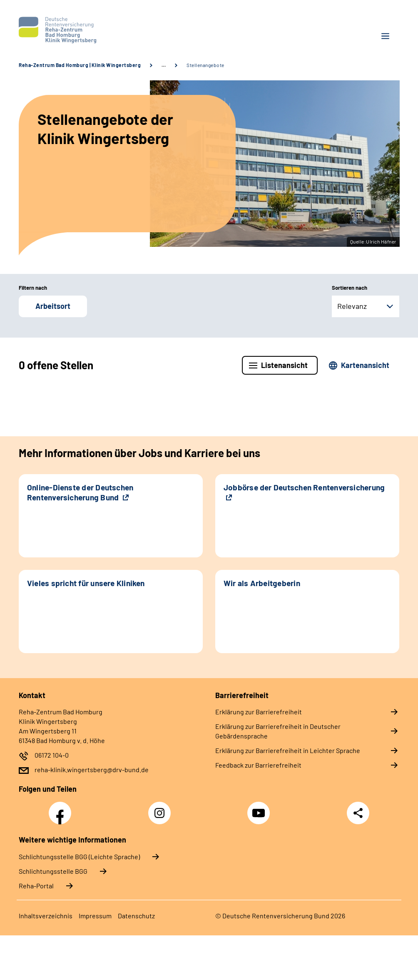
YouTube (260, 808)
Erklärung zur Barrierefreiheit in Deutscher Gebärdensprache (278, 731)
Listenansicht (284, 365)
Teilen (358, 813)
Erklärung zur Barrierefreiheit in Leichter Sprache (287, 750)
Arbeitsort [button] (52, 306)
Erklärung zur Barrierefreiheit (258, 712)
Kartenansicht (365, 365)
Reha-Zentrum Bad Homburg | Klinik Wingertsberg (80, 65)
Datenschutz (136, 916)
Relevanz (352, 306)
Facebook (62, 808)
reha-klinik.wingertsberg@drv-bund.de (92, 769)
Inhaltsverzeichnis (45, 916)
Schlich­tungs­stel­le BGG (53, 871)
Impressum (95, 916)
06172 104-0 (52, 755)
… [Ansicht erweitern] (164, 64)
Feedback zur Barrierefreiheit (258, 765)
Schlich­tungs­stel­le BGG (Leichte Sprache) (79, 856)
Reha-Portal (36, 886)
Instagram (162, 808)
